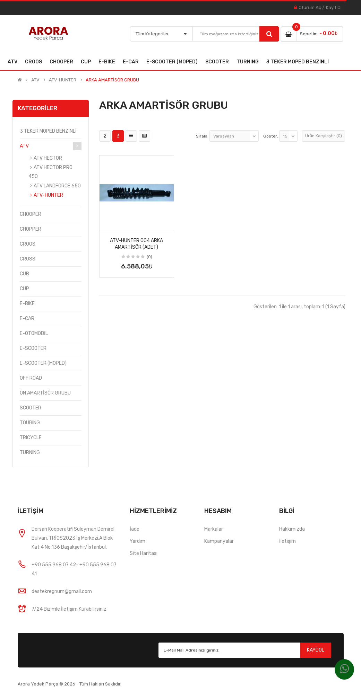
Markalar (213, 529)
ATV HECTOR (48, 158)
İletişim (287, 541)
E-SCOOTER (33, 348)
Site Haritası (143, 553)
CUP (24, 289)
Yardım (137, 541)
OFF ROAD (31, 378)
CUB (24, 274)
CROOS (27, 244)
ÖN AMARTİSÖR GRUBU (45, 393)
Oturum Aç (310, 7)
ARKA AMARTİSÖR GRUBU (112, 80)
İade (134, 529)
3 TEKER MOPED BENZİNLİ (48, 131)
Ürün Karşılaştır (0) (323, 135)
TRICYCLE (31, 438)
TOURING (30, 423)
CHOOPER (30, 214)
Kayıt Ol (334, 7)
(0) (149, 256)
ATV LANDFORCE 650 (57, 186)
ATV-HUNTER (62, 80)
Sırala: (202, 136)
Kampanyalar (219, 541)
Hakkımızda (292, 529)
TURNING (30, 452)
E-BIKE (27, 304)
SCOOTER (30, 408)
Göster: (270, 136)
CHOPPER (30, 229)
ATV (35, 80)
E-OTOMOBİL (34, 333)
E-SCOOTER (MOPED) (43, 363)
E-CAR (27, 318)
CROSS (27, 259)
